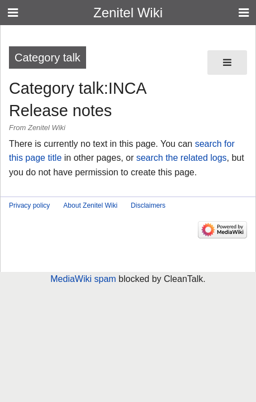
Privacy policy (29, 205)
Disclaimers (148, 205)
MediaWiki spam (83, 279)
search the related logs (181, 157)
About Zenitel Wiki (90, 205)
